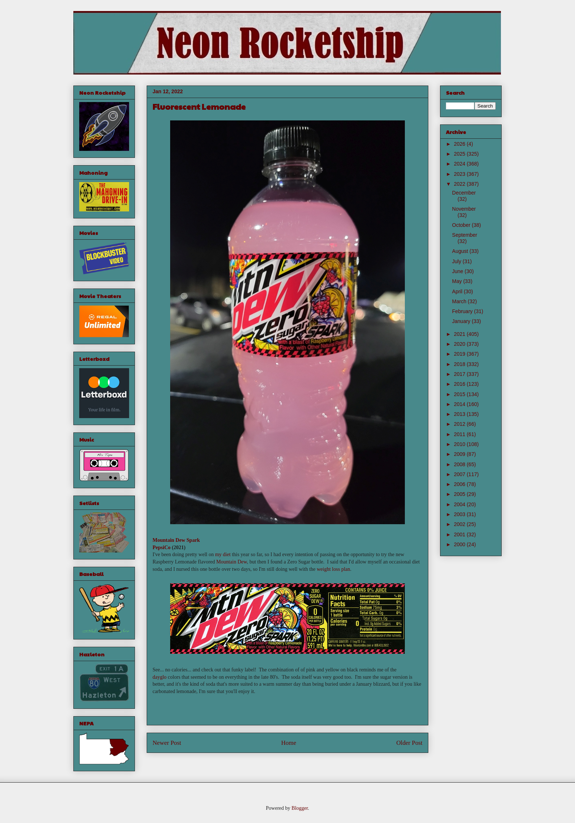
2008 (460, 464)
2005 (460, 494)
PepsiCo (162, 547)
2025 (460, 154)
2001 (460, 534)
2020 (460, 344)
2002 (460, 524)
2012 (460, 424)
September (464, 235)
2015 (460, 394)
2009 (460, 454)
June (458, 271)
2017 (460, 374)
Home (288, 742)
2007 (460, 474)
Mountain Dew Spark (176, 540)
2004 (460, 504)
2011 (460, 434)
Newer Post (167, 742)
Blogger (300, 808)
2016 (460, 384)
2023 (460, 174)
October (462, 225)
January (462, 321)
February (463, 311)
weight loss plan (333, 569)
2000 (460, 544)
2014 (460, 404)
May (457, 281)
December (464, 193)
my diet (222, 554)
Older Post (409, 742)
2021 (460, 334)
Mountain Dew (231, 562)
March (460, 301)
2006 (460, 484)
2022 (460, 184)
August (460, 251)
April (458, 291)
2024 (460, 164)
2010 (460, 444)
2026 (460, 144)
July (457, 261)
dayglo (159, 677)
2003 (460, 514)
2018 (460, 364)
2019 (460, 354)
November (464, 209)
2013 (460, 414)
